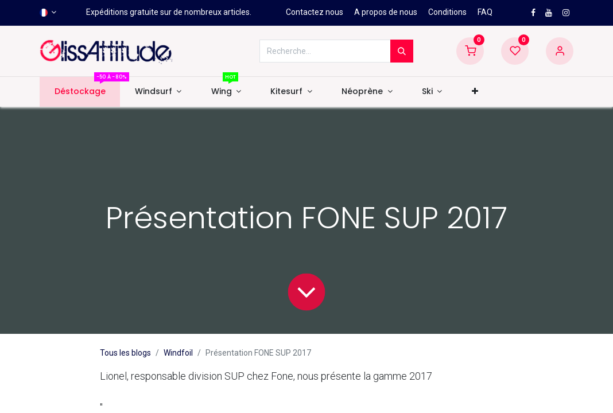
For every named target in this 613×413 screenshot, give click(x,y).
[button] (474, 92)
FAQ (485, 12)
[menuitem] (80, 92)
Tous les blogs (125, 352)
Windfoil (178, 352)
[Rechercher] (401, 51)
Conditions (447, 12)
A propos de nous (385, 12)
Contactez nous (314, 12)
